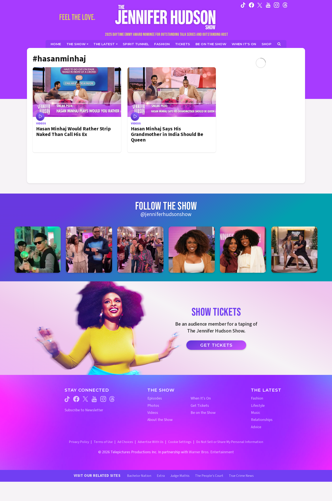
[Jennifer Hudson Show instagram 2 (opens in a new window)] (89, 250)
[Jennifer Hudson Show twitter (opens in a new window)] (259, 4)
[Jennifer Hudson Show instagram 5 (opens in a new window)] (243, 250)
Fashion (257, 398)
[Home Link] (166, 17)
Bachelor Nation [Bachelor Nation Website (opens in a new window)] (139, 475)
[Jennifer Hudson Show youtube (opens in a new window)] (268, 5)
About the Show (160, 419)
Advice (256, 427)
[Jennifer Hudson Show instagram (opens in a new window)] (276, 5)
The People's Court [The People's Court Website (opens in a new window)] (209, 475)
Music (255, 412)
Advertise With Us (150, 442)
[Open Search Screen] (279, 44)
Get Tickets (216, 345)
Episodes (154, 398)
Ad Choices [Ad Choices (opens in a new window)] (125, 442)
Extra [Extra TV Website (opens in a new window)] (161, 475)
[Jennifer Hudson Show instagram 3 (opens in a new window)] (140, 250)
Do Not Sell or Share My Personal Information (229, 442)
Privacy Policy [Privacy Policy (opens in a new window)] (79, 442)
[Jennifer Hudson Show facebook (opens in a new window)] (251, 5)
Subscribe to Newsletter (84, 410)
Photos (153, 405)
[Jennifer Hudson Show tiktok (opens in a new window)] (243, 5)
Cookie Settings (179, 442)
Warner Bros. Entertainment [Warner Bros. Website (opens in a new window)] (211, 452)
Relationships (262, 419)
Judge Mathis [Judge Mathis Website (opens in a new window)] (180, 475)
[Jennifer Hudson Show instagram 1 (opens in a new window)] (38, 250)
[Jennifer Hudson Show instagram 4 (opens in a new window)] (192, 250)
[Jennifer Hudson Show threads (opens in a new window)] (112, 399)
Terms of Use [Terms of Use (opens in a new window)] (103, 442)
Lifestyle (258, 405)
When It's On (201, 398)
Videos (152, 412)
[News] (105, 44)
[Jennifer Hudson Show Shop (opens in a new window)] (266, 44)
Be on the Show (203, 412)
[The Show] (77, 44)
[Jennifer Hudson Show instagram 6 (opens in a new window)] (294, 250)
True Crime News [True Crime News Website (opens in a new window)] (241, 475)
